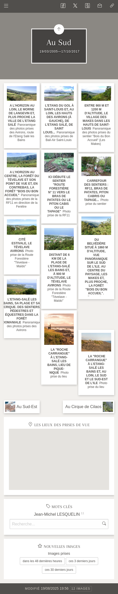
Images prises (59, 553)
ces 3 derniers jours (82, 561)
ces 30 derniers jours (59, 570)
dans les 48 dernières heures (42, 561)
